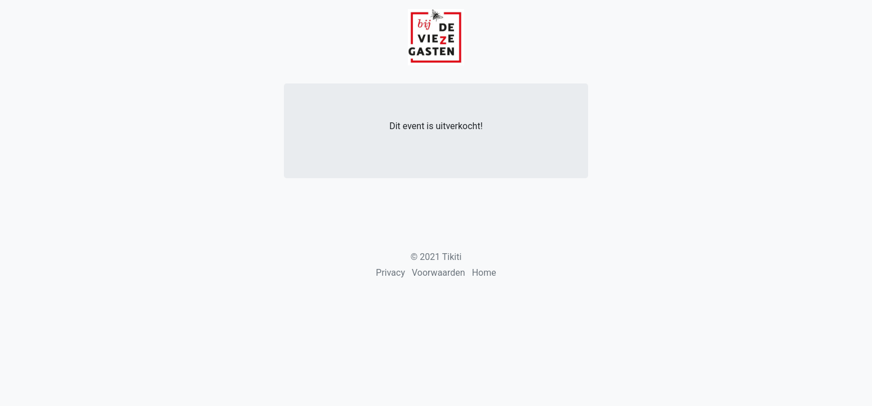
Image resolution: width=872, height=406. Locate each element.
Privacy (390, 272)
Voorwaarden (438, 272)
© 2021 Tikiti (436, 256)
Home (484, 272)
